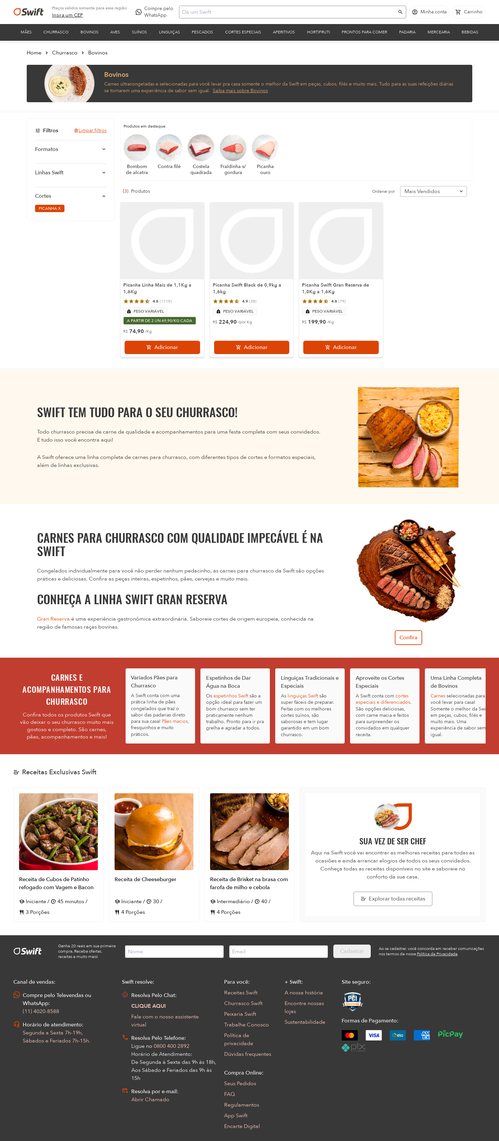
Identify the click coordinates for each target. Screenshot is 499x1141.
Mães (26, 32)
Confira (408, 637)
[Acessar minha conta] (429, 12)
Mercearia (439, 32)
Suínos (139, 32)
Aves (115, 32)
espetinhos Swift (230, 696)
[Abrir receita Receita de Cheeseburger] (154, 855)
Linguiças (169, 32)
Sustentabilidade (305, 1022)
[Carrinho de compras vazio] (469, 12)
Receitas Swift (241, 992)
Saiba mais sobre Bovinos (240, 91)
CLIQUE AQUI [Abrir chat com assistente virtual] (148, 1006)
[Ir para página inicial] (28, 12)
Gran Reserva (53, 619)
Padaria (407, 32)
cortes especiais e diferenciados (383, 699)
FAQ (229, 1094)
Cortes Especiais (243, 32)
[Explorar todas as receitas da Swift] (393, 898)
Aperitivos (284, 32)
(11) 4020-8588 (41, 1011)
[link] (67, 15)
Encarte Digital (242, 1126)
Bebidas (470, 32)
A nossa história (304, 992)
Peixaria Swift (240, 1014)
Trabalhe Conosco (246, 1024)
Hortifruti (318, 32)
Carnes (438, 696)
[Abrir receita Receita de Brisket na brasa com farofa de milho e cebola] (249, 855)
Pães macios (175, 721)
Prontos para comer (364, 32)
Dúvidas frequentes (247, 1054)
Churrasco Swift (243, 1003)
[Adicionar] (162, 347)
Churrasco (55, 32)
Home (34, 52)
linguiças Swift (303, 696)
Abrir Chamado (150, 1099)
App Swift (235, 1115)
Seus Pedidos (240, 1083)
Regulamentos (241, 1105)
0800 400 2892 (171, 1046)
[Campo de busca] (288, 12)
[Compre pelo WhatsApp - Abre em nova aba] (156, 12)
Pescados (202, 32)
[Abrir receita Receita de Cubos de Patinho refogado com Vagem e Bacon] (58, 855)
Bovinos (89, 32)
